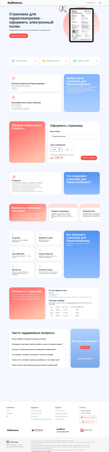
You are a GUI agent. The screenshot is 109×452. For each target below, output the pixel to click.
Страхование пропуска (61, 413)
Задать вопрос (85, 347)
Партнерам (9, 413)
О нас (7, 410)
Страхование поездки (61, 416)
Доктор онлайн (59, 419)
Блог (7, 416)
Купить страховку (89, 157)
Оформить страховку (18, 36)
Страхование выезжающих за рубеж (41, 419)
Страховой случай (36, 413)
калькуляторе (71, 302)
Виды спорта (34, 416)
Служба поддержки (36, 410)
